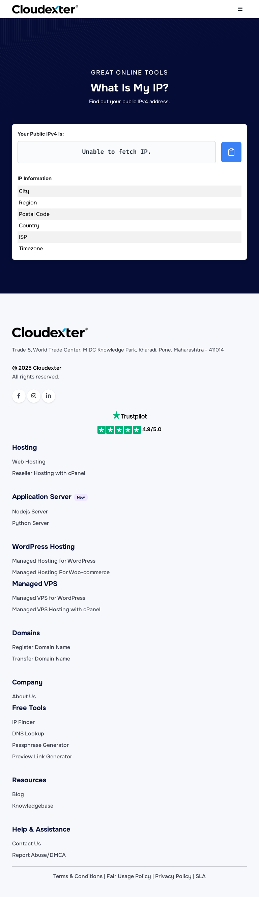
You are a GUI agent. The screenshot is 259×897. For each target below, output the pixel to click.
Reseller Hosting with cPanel (48, 473)
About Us (24, 696)
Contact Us (26, 843)
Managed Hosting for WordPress (53, 560)
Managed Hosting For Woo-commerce (61, 572)
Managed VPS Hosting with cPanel (56, 609)
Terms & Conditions (78, 876)
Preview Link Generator (42, 756)
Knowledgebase (32, 805)
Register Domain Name (41, 647)
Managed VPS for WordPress (48, 597)
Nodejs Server (30, 511)
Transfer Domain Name (41, 658)
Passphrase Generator (40, 745)
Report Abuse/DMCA (39, 855)
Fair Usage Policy (129, 876)
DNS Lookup (28, 733)
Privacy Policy (173, 876)
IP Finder (23, 722)
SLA (201, 876)
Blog (18, 794)
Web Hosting (29, 461)
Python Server (30, 523)
